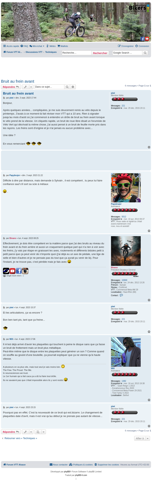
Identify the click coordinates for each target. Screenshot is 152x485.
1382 (124, 381)
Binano (114, 267)
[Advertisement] (76, 67)
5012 (124, 217)
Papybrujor (116, 204)
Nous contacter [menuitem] (58, 464)
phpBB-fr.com (81, 475)
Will (113, 368)
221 (123, 106)
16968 (124, 280)
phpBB (67, 472)
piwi (113, 93)
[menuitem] (24, 46)
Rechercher (100, 53)
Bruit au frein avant (17, 81)
